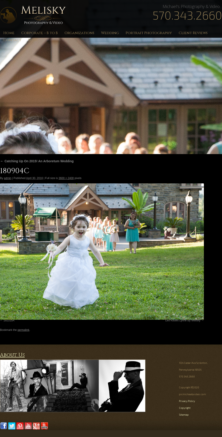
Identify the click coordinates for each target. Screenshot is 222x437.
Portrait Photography (149, 32)
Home (8, 32)
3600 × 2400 (66, 178)
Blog (33, 39)
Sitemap (184, 414)
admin (7, 178)
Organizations (79, 32)
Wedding (110, 32)
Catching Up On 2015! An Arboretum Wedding (37, 161)
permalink (23, 330)
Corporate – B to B (39, 32)
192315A (8, 320)
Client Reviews (193, 32)
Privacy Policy (187, 401)
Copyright (185, 407)
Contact (12, 39)
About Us (12, 355)
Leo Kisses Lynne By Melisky (182, 320)
